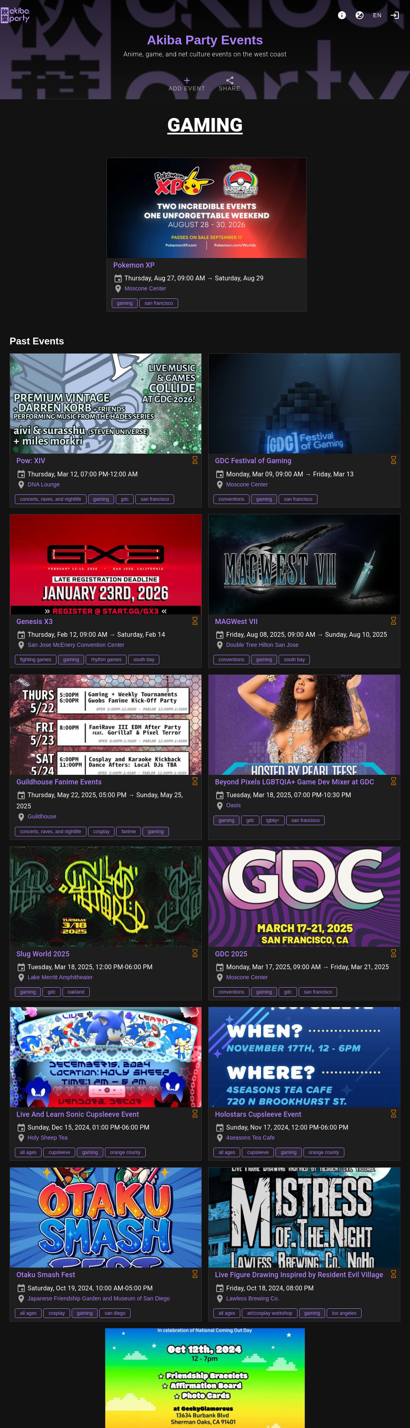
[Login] (395, 15)
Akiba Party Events (205, 40)
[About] (342, 15)
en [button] (377, 15)
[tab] (186, 84)
